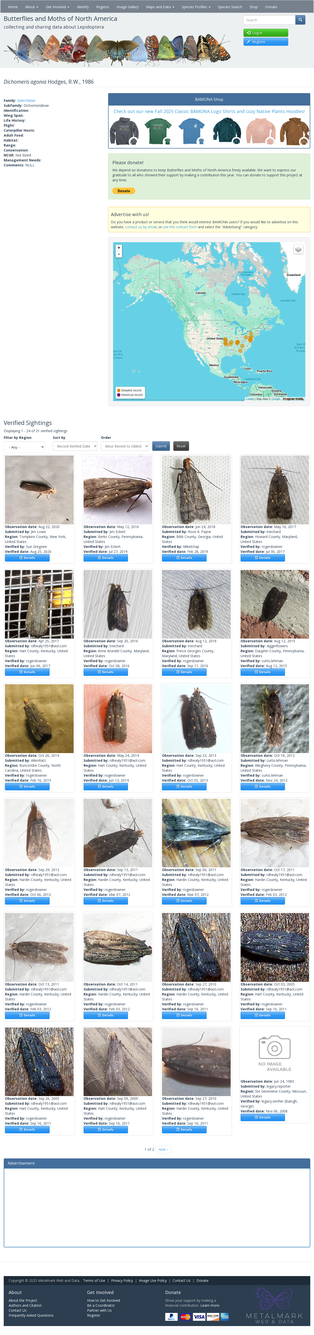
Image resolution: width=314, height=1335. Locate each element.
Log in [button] (254, 32)
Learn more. (210, 1305)
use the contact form (180, 227)
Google (275, 398)
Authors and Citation (25, 1305)
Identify (83, 6)
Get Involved (57, 6)
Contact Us (181, 1280)
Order (106, 437)
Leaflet (250, 398)
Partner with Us (99, 1310)
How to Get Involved (103, 1300)
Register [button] (256, 41)
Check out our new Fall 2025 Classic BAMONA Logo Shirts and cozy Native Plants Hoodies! (209, 111)
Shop (254, 6)
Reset (181, 446)
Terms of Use (94, 1280)
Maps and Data (160, 6)
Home (13, 6)
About (31, 6)
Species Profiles (196, 6)
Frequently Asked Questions (31, 1315)
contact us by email (141, 227)
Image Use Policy (153, 1280)
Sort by (59, 437)
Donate (271, 6)
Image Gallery (128, 6)
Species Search (230, 6)
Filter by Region (17, 437)
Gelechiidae (26, 100)
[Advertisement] (157, 1207)
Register (93, 1315)
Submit (161, 446)
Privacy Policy (122, 1280)
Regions (102, 6)
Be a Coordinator (101, 1305)
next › (163, 1149)
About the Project (23, 1300)
